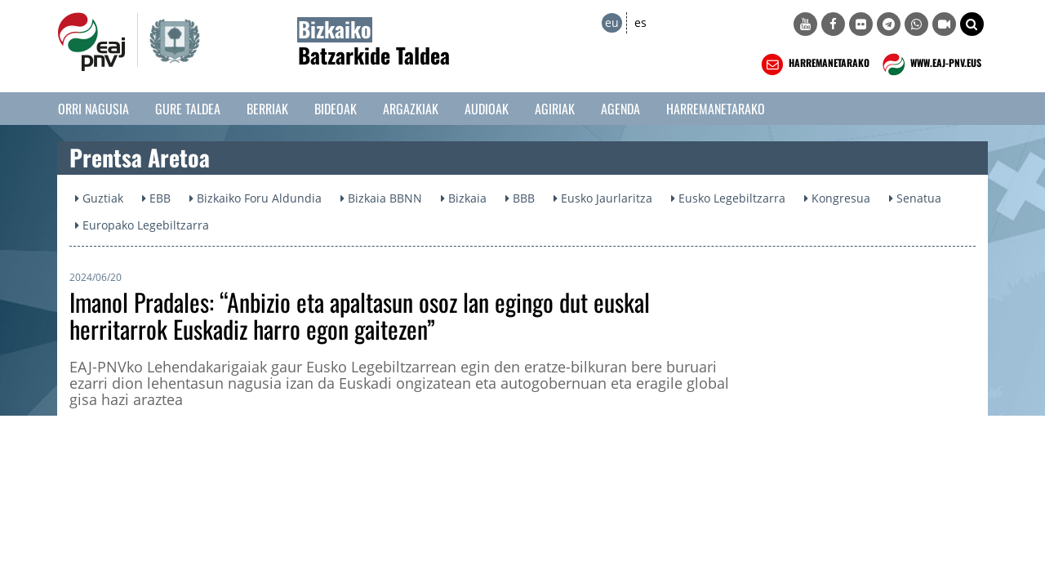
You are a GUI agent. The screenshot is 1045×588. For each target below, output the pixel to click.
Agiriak (555, 108)
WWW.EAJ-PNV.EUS (930, 64)
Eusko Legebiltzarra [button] (728, 198)
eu (612, 22)
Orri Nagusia (93, 108)
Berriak (267, 108)
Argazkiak (410, 108)
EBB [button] (156, 198)
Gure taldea (187, 108)
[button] (972, 24)
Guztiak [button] (99, 198)
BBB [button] (520, 198)
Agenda (620, 108)
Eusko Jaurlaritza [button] (603, 198)
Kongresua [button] (837, 198)
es (640, 22)
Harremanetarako (715, 108)
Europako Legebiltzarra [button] (142, 225)
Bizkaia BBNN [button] (381, 198)
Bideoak (335, 108)
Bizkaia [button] (464, 198)
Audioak (487, 108)
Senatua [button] (915, 198)
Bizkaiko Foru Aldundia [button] (255, 198)
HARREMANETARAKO (813, 64)
